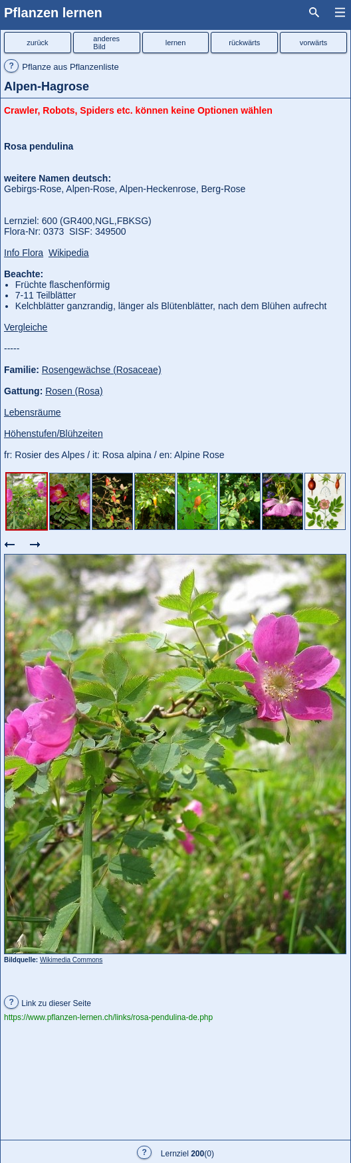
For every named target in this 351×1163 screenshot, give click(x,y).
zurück (37, 43)
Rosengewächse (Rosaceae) (102, 369)
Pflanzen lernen (53, 12)
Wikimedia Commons (71, 960)
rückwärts (244, 43)
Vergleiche (25, 327)
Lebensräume (32, 412)
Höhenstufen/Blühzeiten (53, 433)
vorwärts (314, 43)
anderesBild (106, 43)
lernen (176, 43)
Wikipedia (69, 252)
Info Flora (23, 252)
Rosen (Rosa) (73, 391)
